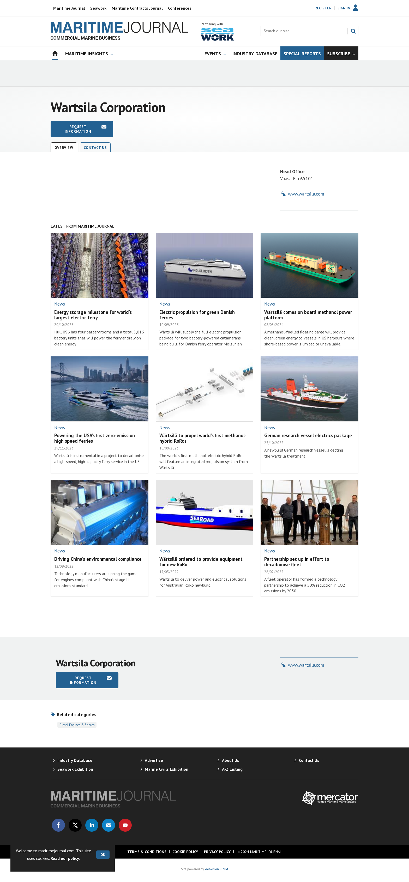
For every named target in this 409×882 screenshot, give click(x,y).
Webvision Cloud (216, 869)
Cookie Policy (185, 851)
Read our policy (65, 858)
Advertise (154, 760)
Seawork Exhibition (75, 769)
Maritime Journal (69, 8)
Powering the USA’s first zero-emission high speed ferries (94, 438)
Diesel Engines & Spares (76, 725)
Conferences (179, 8)
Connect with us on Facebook (58, 825)
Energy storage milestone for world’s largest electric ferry (93, 315)
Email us (108, 825)
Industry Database (74, 760)
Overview (64, 147)
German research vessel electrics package (308, 435)
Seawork (98, 8)
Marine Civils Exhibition (166, 769)
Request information (78, 129)
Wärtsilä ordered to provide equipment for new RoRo (201, 562)
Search (353, 31)
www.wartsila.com (306, 194)
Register (323, 8)
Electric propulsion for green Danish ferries (197, 315)
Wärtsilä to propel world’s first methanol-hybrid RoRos (202, 438)
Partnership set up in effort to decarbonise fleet (296, 562)
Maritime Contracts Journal (137, 8)
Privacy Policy (217, 851)
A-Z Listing (232, 769)
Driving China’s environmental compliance (98, 559)
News (59, 304)
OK (102, 854)
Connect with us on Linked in (92, 825)
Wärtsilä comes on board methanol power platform (308, 315)
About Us (230, 760)
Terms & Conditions (146, 851)
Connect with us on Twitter (75, 825)
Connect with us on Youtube (125, 825)
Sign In (344, 8)
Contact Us (95, 147)
